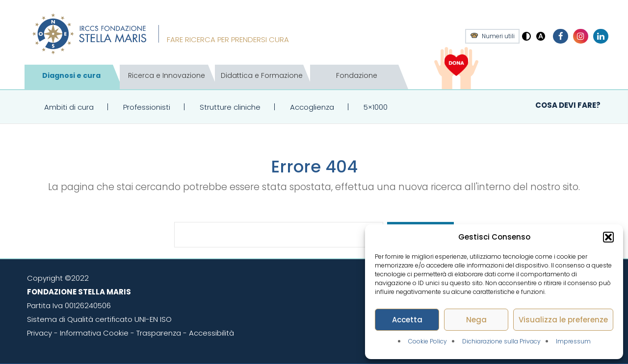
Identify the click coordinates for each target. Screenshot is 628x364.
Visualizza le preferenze (563, 320)
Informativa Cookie (94, 333)
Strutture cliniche (230, 107)
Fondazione (356, 75)
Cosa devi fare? (568, 105)
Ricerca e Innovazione (166, 75)
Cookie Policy (427, 341)
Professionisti (146, 107)
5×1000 (376, 107)
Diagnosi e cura (71, 75)
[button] (608, 237)
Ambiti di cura (69, 107)
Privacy (39, 333)
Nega (476, 320)
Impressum (573, 341)
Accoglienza (312, 107)
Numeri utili (498, 36)
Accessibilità (211, 333)
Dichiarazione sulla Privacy (501, 341)
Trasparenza (158, 333)
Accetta (407, 320)
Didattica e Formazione (262, 75)
